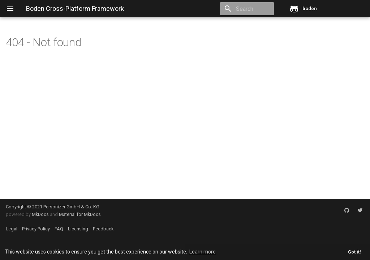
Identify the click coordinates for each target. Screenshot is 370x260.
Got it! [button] (354, 252)
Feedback (103, 228)
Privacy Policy (36, 228)
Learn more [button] (202, 252)
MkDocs (40, 214)
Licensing (78, 228)
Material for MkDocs (80, 214)
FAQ (59, 228)
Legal (11, 228)
